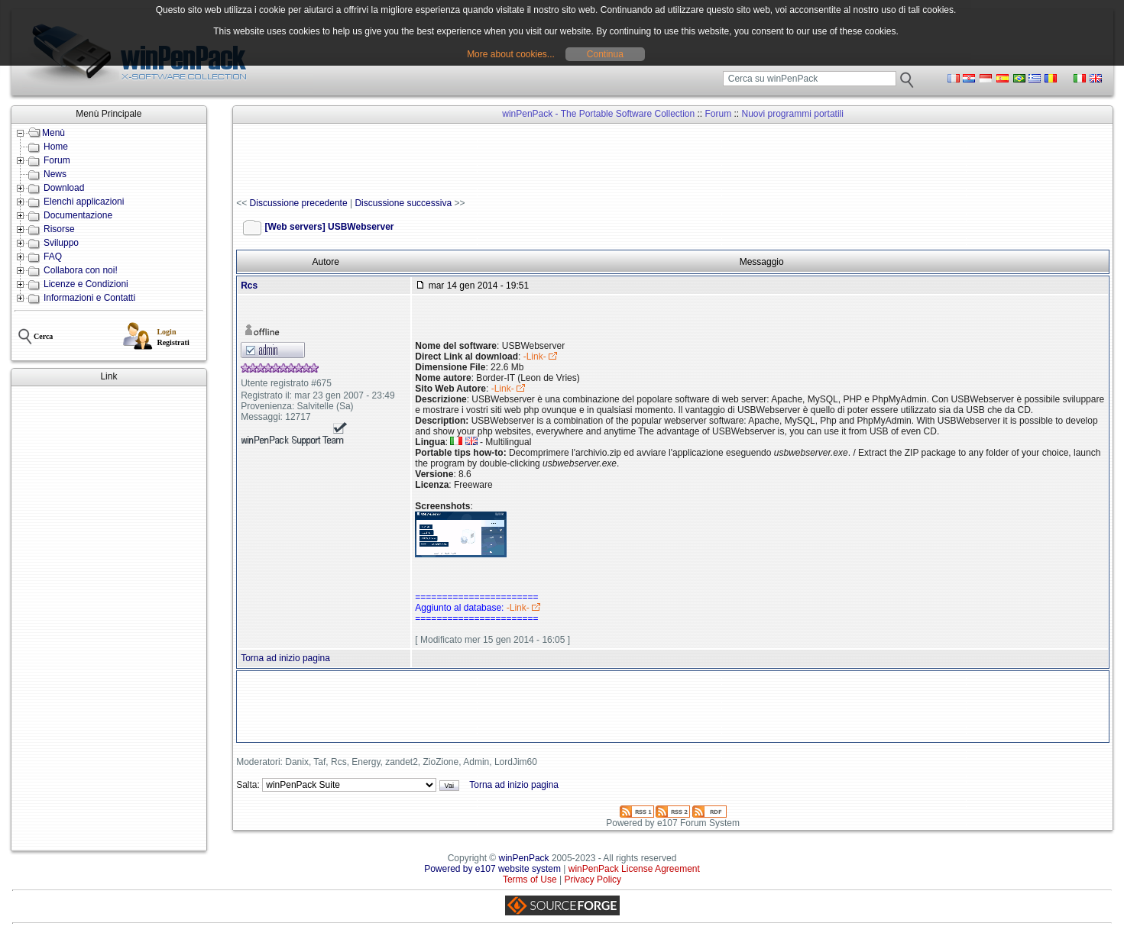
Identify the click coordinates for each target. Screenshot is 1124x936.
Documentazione (78, 215)
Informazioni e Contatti (89, 297)
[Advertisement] (109, 618)
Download (64, 187)
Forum (57, 160)
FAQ (53, 256)
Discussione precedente (299, 203)
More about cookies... (511, 54)
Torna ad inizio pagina (285, 658)
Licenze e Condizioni (86, 284)
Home (56, 146)
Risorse (59, 229)
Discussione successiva (403, 203)
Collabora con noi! (81, 270)
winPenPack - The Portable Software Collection (598, 113)
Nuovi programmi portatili (793, 113)
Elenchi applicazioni (84, 201)
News (55, 174)
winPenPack (524, 858)
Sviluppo (61, 242)
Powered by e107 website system (492, 868)
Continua (605, 54)
